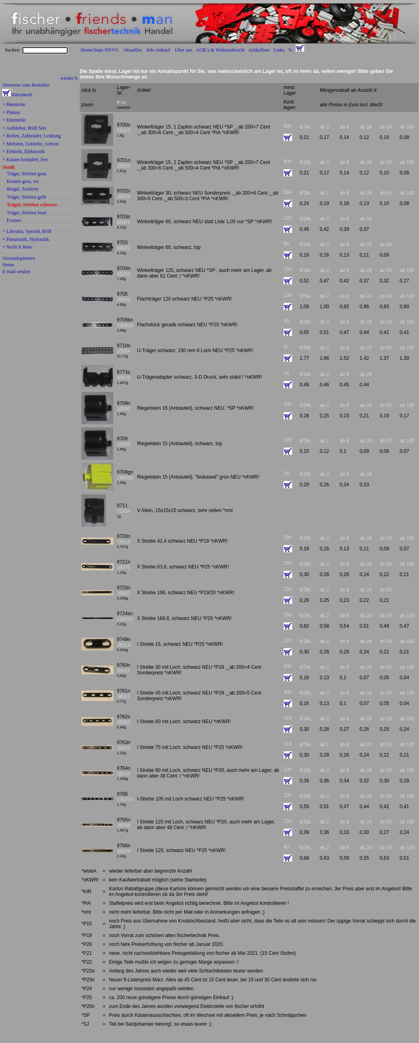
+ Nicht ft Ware (17, 247)
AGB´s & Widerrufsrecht (220, 50)
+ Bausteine (13, 104)
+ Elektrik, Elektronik (23, 151)
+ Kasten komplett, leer (25, 160)
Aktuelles (132, 50)
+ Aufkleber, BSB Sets (24, 128)
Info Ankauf (158, 50)
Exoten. (14, 220)
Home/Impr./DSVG (99, 50)
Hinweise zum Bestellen (26, 85)
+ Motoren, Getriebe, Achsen (30, 144)
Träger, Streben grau (26, 174)
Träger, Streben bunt (26, 213)
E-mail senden (16, 271)
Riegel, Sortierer (23, 189)
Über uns (184, 50)
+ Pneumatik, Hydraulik (25, 239)
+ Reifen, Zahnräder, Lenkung (31, 136)
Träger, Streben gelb (26, 197)
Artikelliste (259, 50)
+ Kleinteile (13, 120)
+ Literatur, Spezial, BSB (26, 231)
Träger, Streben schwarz (32, 205)
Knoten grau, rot (23, 181)
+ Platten (11, 112)
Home (8, 264)
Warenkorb (21, 94)
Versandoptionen (18, 258)
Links (279, 50)
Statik (8, 167)
